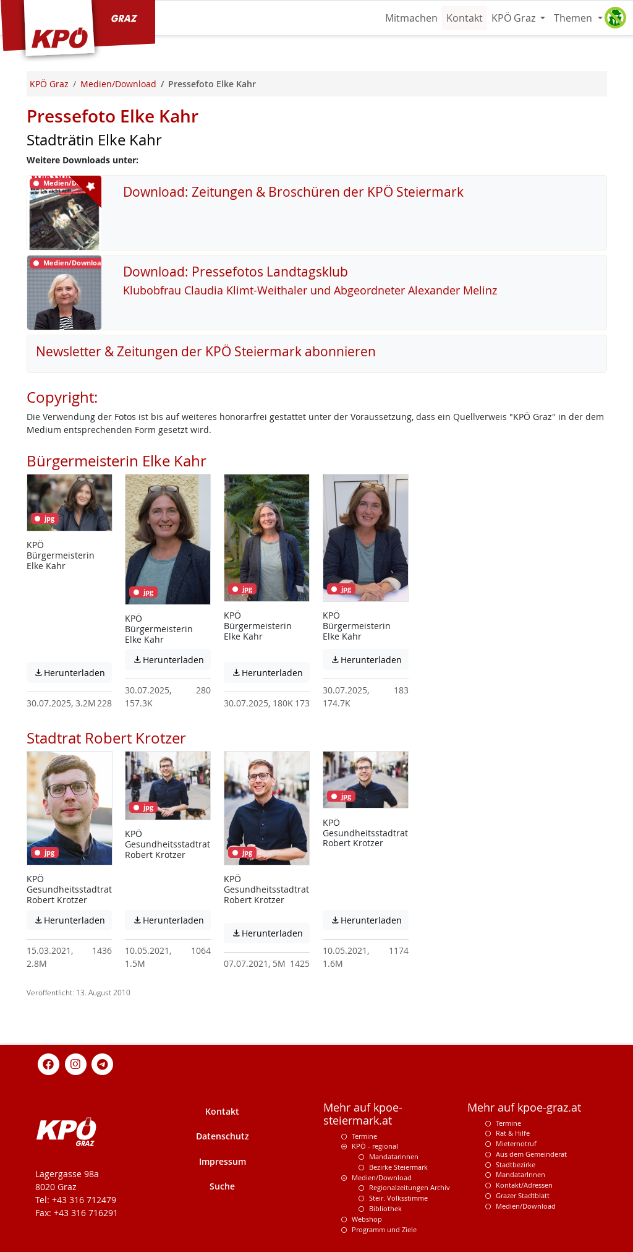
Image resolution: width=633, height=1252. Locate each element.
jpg (44, 518)
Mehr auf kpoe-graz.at (524, 1107)
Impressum (222, 1161)
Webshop (367, 1219)
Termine (364, 1136)
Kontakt (464, 18)
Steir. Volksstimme (398, 1198)
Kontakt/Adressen (524, 1185)
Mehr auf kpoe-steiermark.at (362, 1114)
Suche (222, 1186)
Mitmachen (411, 18)
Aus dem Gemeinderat (531, 1154)
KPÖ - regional (375, 1146)
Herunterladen (72, 672)
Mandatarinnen (393, 1156)
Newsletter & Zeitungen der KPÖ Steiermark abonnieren (206, 351)
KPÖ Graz (514, 18)
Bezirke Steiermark (398, 1167)
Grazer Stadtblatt (523, 1195)
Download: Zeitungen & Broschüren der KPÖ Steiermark (293, 191)
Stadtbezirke (515, 1164)
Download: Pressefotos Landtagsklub (235, 271)
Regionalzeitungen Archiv (409, 1187)
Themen (574, 18)
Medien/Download (382, 1177)
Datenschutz (222, 1136)
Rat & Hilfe (513, 1133)
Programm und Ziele (384, 1229)
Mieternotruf (516, 1143)
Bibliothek (385, 1208)
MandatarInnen (520, 1174)
